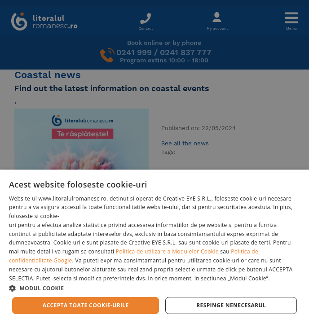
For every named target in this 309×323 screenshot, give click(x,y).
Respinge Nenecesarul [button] (231, 305)
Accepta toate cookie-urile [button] (86, 305)
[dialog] (154, 246)
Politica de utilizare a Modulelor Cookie (167, 251)
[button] (154, 288)
